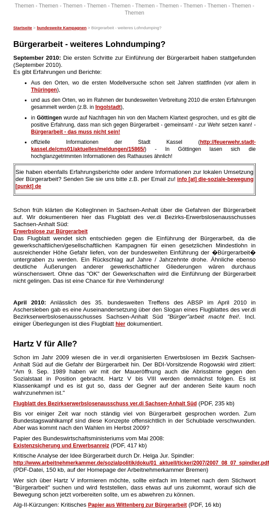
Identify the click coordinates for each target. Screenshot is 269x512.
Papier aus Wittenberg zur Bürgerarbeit (137, 505)
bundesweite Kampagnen (61, 28)
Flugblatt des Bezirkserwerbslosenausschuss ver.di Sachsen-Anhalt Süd (105, 403)
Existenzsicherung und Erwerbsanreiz (61, 446)
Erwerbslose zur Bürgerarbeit (50, 231)
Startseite (22, 28)
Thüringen (44, 90)
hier (120, 324)
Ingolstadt (107, 107)
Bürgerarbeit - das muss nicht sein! (75, 132)
